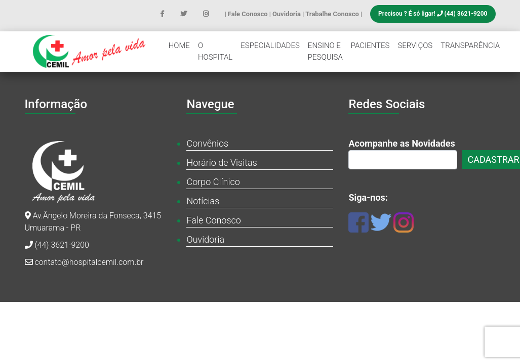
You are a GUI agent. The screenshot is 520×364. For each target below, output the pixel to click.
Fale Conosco (248, 14)
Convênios (207, 143)
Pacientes (370, 45)
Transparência (470, 45)
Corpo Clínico (212, 181)
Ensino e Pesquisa (325, 51)
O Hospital (215, 51)
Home (179, 45)
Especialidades (270, 45)
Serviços (414, 45)
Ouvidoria (287, 14)
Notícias (202, 201)
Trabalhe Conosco (333, 14)
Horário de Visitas (221, 162)
